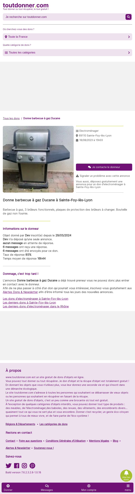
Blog (115, 440)
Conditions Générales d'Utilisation (66, 440)
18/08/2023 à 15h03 (91, 140)
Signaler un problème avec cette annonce (105, 175)
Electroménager (89, 130)
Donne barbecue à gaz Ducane (41, 118)
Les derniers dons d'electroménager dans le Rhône (36, 306)
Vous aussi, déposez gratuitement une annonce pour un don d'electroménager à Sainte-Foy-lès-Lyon (100, 184)
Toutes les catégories (22, 52)
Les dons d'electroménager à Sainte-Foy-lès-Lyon (35, 298)
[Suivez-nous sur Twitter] (8, 466)
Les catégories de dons (54, 424)
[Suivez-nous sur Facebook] (16, 466)
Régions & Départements (20, 424)
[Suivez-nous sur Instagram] (24, 466)
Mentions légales (99, 440)
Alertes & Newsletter (18, 447)
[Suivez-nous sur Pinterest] (32, 466)
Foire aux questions (30, 440)
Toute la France (17, 36)
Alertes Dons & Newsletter (20, 292)
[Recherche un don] (65, 17)
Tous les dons (11, 118)
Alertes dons (126, 478)
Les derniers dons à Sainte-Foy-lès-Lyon (29, 302)
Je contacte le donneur (106, 167)
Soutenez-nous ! (44, 447)
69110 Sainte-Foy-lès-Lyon (95, 135)
